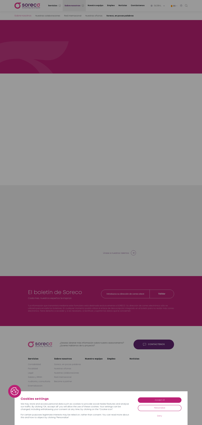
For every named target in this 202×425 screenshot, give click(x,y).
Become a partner (63, 381)
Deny (159, 416)
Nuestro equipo (95, 5)
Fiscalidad (33, 368)
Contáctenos (138, 5)
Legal (30, 373)
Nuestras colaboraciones (47, 16)
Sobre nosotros (22, 16)
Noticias (122, 5)
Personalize (159, 408)
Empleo (111, 5)
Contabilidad (34, 364)
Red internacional (72, 16)
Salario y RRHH (35, 377)
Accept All (160, 400)
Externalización (35, 386)
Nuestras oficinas (93, 16)
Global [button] (156, 5)
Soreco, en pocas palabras (120, 16)
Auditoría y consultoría (39, 381)
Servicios (33, 359)
